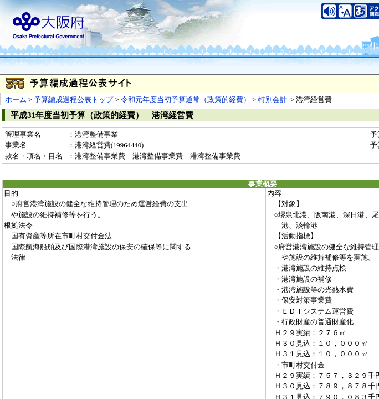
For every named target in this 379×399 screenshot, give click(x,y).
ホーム (16, 100)
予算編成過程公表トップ (73, 100)
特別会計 (273, 100)
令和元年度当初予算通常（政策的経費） (185, 100)
